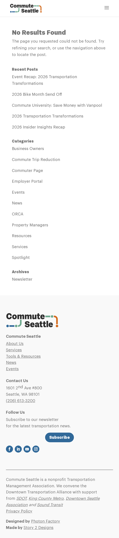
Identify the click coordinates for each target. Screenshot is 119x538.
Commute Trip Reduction (36, 160)
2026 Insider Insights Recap (38, 127)
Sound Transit (50, 505)
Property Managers (30, 225)
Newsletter (22, 279)
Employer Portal (27, 181)
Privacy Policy (19, 511)
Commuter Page (27, 171)
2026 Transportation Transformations (47, 116)
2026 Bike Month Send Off (37, 94)
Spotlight (21, 258)
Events (18, 192)
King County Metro (46, 498)
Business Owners (28, 149)
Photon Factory (45, 521)
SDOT (21, 498)
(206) (20, 401)
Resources (21, 236)
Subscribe (59, 437)
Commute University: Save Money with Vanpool (57, 105)
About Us (15, 344)
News (17, 203)
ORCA (17, 214)
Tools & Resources (23, 356)
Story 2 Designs (38, 528)
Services (20, 247)
